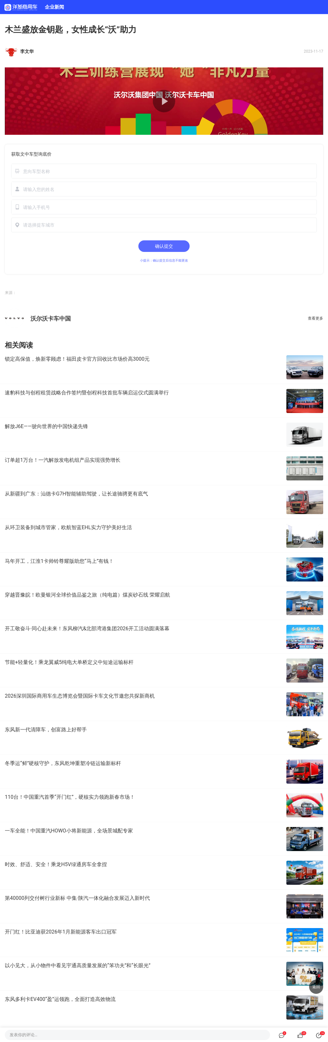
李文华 (27, 51)
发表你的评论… (23, 1034)
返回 (316, 987)
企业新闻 (54, 7)
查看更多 (315, 318)
